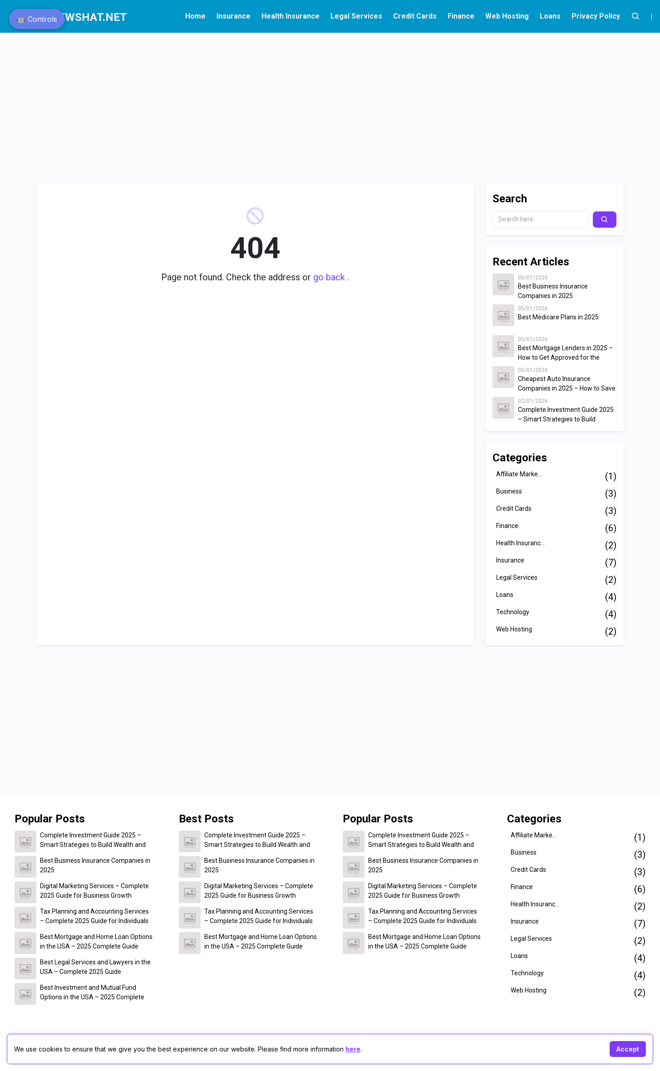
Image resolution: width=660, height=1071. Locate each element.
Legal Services (356, 16)
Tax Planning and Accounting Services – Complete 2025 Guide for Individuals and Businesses (94, 917)
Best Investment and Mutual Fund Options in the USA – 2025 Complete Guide (92, 993)
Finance (461, 16)
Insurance (234, 16)
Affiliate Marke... (519, 474)
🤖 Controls (36, 19)
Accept (627, 1049)
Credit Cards (415, 16)
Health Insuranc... (520, 543)
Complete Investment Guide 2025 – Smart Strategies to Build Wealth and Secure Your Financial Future (566, 415)
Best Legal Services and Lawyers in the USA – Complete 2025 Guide (95, 967)
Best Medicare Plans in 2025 (558, 317)
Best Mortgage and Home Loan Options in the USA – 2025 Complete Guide (96, 941)
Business (509, 491)
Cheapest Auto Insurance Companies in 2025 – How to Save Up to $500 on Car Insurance (567, 384)
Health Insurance (290, 16)
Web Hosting (507, 16)
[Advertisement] (279, 103)
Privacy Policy (595, 16)
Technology (512, 612)
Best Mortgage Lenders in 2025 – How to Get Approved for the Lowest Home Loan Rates (565, 353)
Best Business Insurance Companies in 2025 (553, 291)
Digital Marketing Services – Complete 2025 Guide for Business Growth (94, 890)
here (352, 1049)
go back (330, 277)
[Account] (635, 16)
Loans (550, 16)
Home (195, 16)
